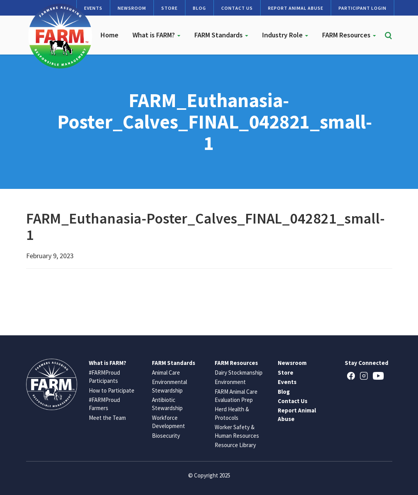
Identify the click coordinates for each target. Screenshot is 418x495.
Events (287, 382)
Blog (199, 8)
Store (169, 8)
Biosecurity (166, 435)
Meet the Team (107, 417)
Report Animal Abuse (295, 8)
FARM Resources (349, 34)
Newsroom (132, 8)
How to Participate (111, 390)
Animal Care (166, 372)
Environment (230, 382)
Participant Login (362, 8)
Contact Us (237, 8)
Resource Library (235, 445)
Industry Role (285, 34)
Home (109, 34)
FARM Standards (221, 34)
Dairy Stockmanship (239, 372)
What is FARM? (156, 34)
